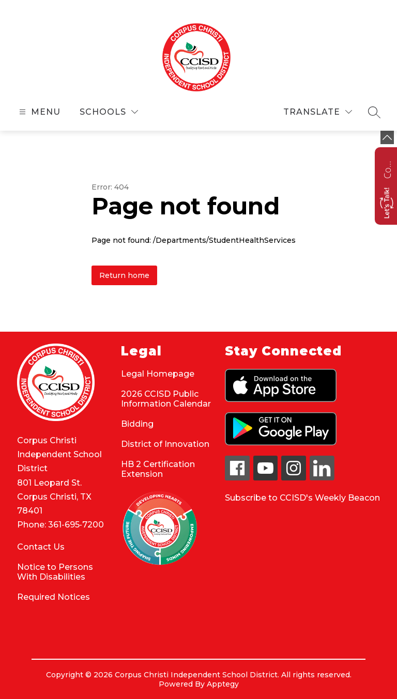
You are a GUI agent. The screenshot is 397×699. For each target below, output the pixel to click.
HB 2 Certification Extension (158, 469)
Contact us (387, 168)
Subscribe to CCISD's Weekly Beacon (302, 498)
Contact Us (41, 547)
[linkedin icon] (322, 478)
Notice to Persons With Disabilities (55, 572)
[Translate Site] (318, 111)
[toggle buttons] (387, 137)
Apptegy (223, 684)
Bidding (137, 424)
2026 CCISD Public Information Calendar (166, 399)
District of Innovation (165, 444)
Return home (124, 275)
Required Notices (53, 597)
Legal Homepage (157, 374)
